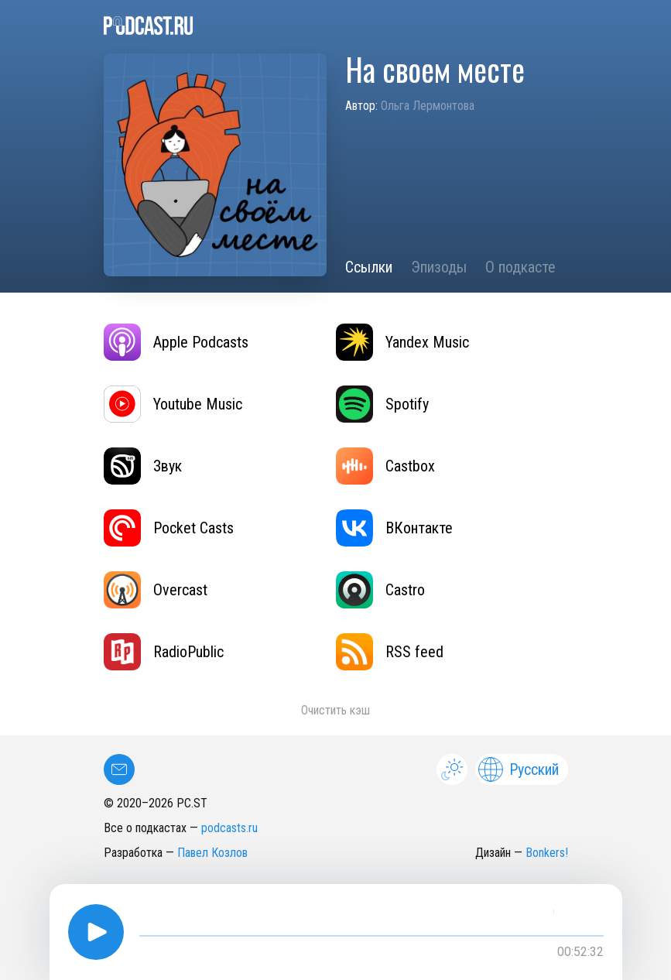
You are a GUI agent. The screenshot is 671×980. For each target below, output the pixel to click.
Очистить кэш (335, 710)
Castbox (385, 466)
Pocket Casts (169, 528)
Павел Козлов (212, 852)
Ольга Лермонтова (427, 105)
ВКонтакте (394, 528)
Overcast (155, 589)
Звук (143, 466)
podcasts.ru (229, 828)
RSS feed (389, 651)
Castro (380, 589)
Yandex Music (402, 342)
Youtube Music (173, 404)
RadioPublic (164, 651)
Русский (518, 769)
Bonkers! (547, 852)
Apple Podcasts (176, 342)
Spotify (382, 404)
